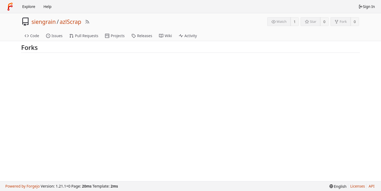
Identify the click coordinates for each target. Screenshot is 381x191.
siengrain (43, 21)
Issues (54, 35)
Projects (114, 35)
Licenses (357, 186)
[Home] (10, 6)
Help (47, 6)
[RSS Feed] (87, 21)
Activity (188, 35)
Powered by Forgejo (22, 186)
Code (32, 35)
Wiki (165, 35)
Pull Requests (83, 35)
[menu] (338, 186)
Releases (141, 35)
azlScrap (70, 21)
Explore (28, 6)
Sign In (367, 6)
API (371, 186)
